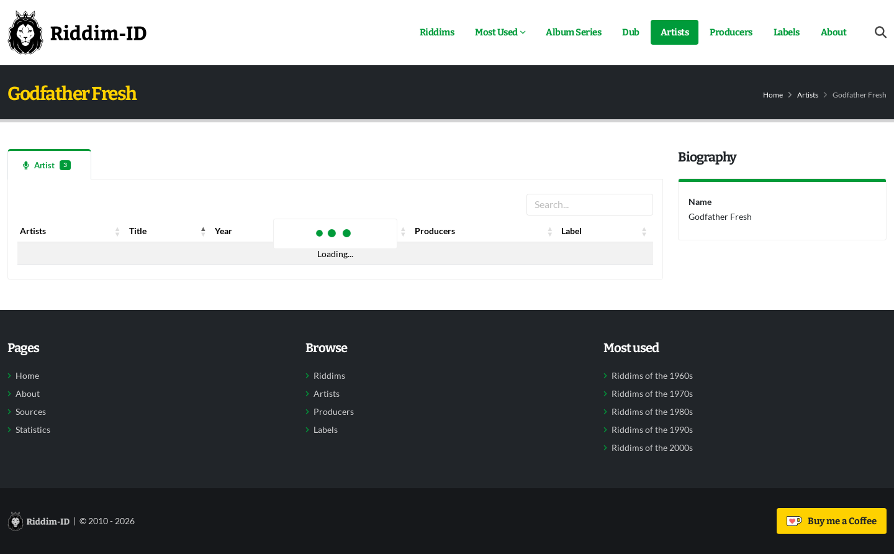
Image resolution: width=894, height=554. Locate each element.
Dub (630, 32)
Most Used (496, 32)
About (834, 32)
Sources (31, 412)
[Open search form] (881, 33)
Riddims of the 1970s (652, 394)
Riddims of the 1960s (652, 376)
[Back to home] (77, 32)
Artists (675, 32)
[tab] (49, 164)
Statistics (33, 430)
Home (773, 94)
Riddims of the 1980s (652, 412)
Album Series (573, 32)
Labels (787, 32)
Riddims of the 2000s (652, 448)
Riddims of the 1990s (652, 430)
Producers (731, 32)
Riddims (437, 32)
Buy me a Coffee (832, 521)
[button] (118, 231)
